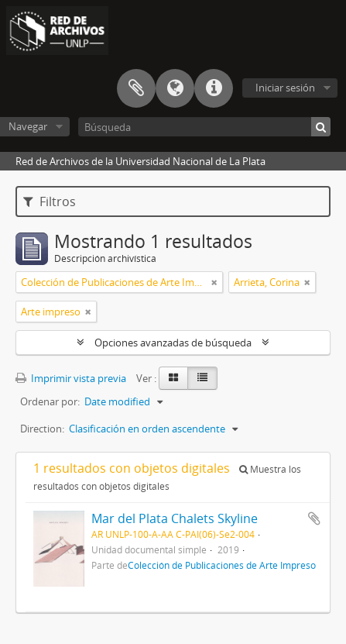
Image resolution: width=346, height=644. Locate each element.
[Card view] (173, 378)
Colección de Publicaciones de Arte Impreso (222, 565)
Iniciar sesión (285, 88)
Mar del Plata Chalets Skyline (174, 518)
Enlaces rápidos (213, 88)
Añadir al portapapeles (314, 518)
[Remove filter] (214, 282)
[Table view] (202, 378)
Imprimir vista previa (70, 378)
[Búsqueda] (204, 126)
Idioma (175, 88)
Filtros (49, 201)
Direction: (42, 429)
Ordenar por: (50, 401)
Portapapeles (136, 88)
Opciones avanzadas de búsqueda (173, 343)
